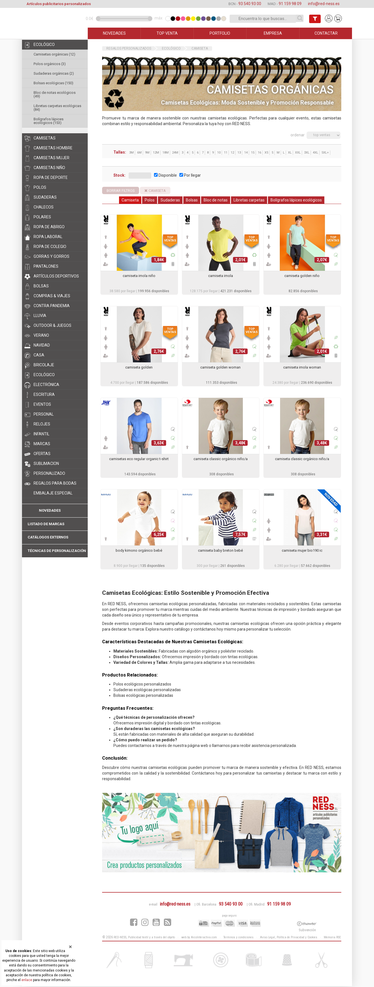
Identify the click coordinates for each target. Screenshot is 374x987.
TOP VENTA (167, 33)
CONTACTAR (326, 33)
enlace (26, 980)
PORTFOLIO (220, 33)
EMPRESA (273, 33)
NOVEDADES (114, 33)
